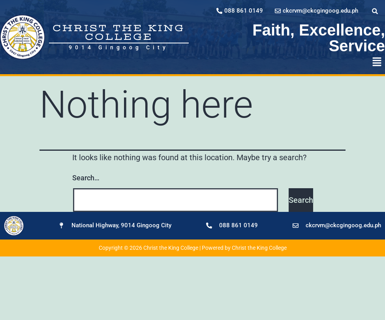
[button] (377, 62)
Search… (86, 178)
